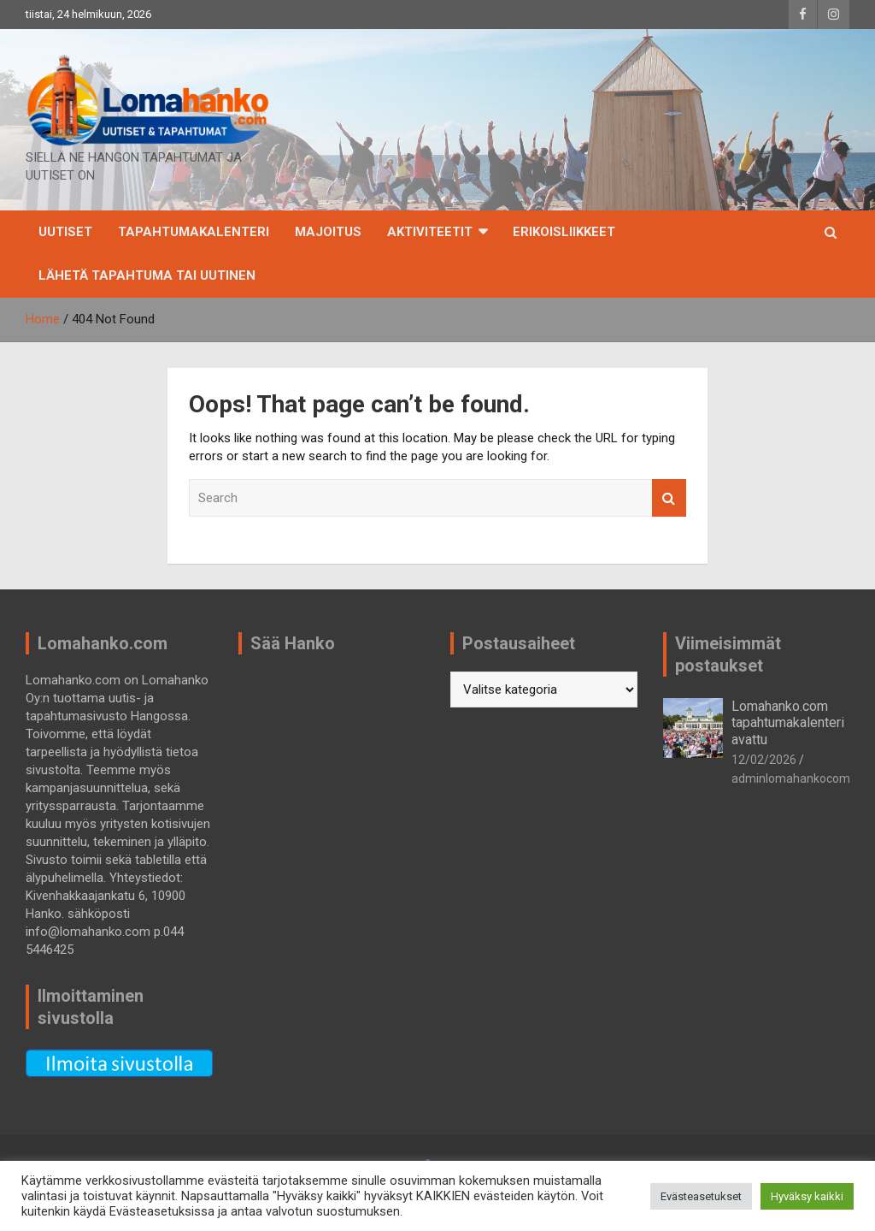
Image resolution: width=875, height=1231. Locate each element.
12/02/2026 (763, 759)
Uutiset (65, 232)
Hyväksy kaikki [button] (807, 1196)
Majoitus (328, 232)
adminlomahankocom (790, 778)
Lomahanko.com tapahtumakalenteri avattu (787, 722)
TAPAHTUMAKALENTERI (193, 232)
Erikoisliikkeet (564, 232)
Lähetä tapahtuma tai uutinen (146, 275)
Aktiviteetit (430, 232)
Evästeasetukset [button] (701, 1196)
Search (669, 498)
